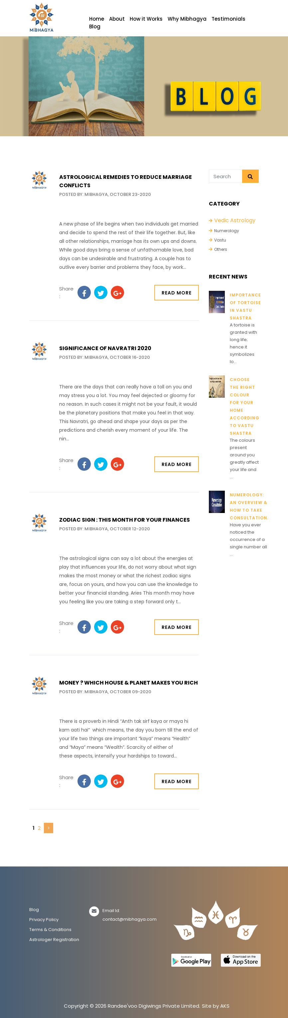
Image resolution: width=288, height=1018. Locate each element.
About (117, 18)
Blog (94, 26)
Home (96, 18)
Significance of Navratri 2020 (105, 348)
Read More (177, 292)
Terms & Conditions (50, 929)
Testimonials (228, 18)
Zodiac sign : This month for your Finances (124, 520)
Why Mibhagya (187, 18)
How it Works (146, 18)
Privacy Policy (44, 919)
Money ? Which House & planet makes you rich (128, 683)
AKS (224, 1005)
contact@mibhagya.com (129, 919)
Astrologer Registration (54, 939)
